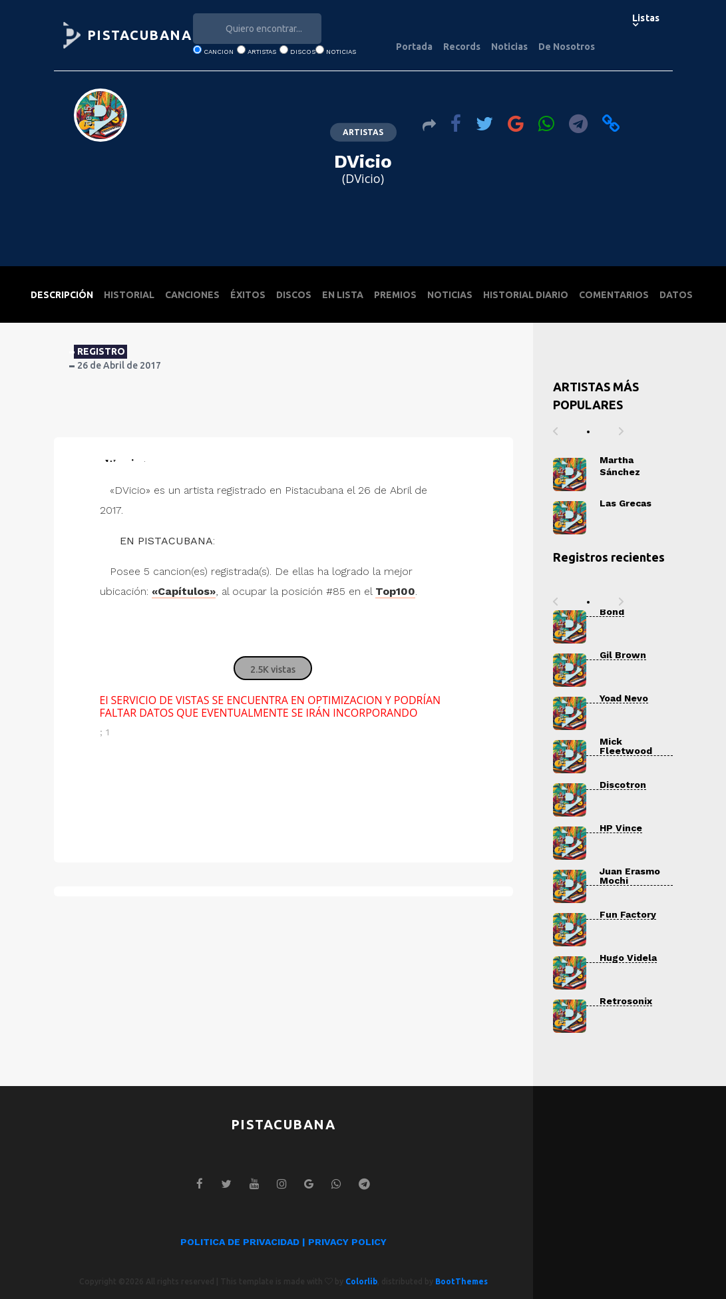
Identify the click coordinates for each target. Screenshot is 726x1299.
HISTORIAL (129, 294)
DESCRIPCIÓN (62, 294)
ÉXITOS (248, 294)
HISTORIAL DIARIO (525, 294)
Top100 (395, 591)
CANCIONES (192, 294)
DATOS (676, 294)
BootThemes (461, 1281)
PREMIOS (395, 294)
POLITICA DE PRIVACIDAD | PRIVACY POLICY (283, 1241)
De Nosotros (566, 46)
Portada (414, 46)
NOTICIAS (449, 294)
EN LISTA (342, 294)
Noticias (509, 46)
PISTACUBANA (139, 35)
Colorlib (361, 1281)
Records (461, 46)
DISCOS (293, 294)
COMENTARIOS (614, 294)
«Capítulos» (184, 591)
